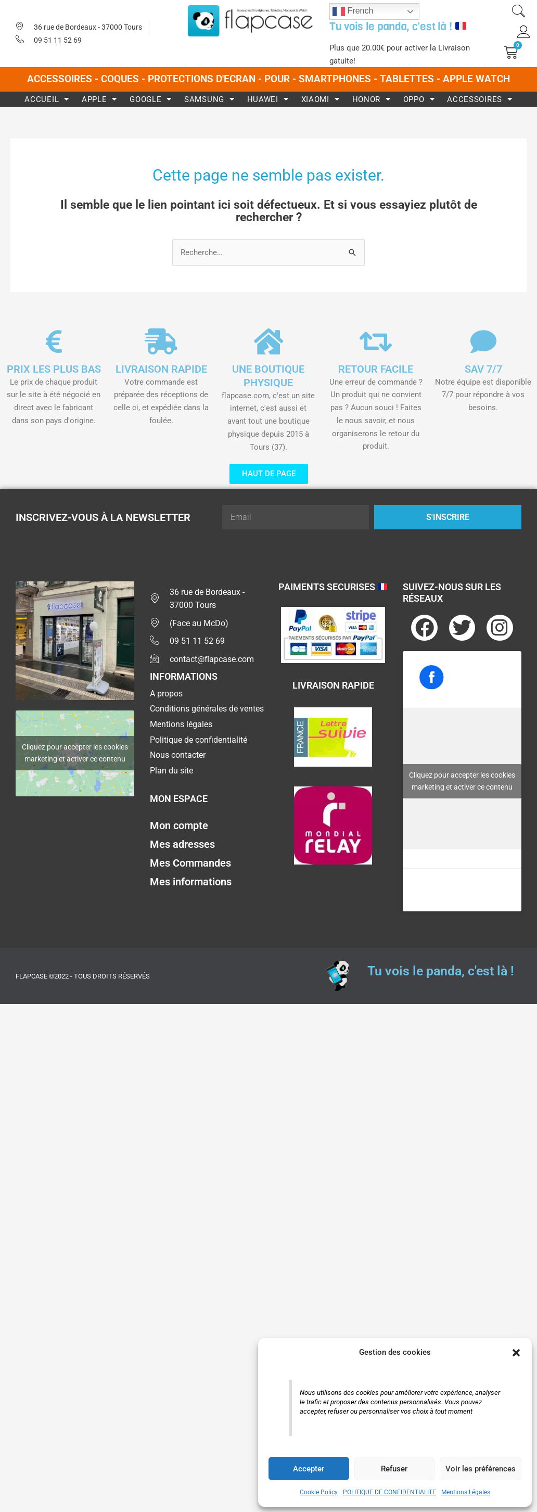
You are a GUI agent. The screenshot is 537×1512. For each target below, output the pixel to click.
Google (151, 99)
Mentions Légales (465, 1492)
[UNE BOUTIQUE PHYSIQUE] (268, 341)
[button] (516, 1353)
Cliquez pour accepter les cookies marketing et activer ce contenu (75, 753)
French (353, 11)
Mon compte (179, 826)
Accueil (46, 99)
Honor (371, 99)
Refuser (394, 1468)
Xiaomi (320, 99)
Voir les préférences (480, 1468)
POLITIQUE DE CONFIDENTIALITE (389, 1492)
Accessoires (479, 99)
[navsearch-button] (518, 12)
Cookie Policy (319, 1492)
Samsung (209, 99)
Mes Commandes (190, 864)
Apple (99, 99)
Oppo (419, 99)
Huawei (268, 99)
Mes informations (191, 882)
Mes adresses (182, 845)
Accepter (308, 1468)
